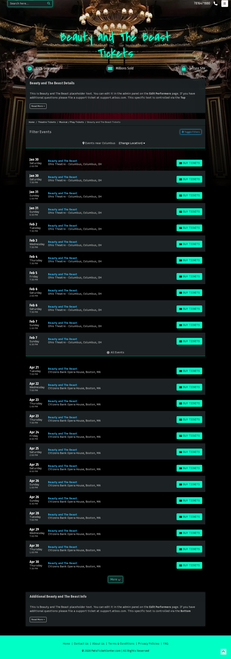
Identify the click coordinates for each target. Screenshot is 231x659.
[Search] (26, 3)
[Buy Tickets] (189, 163)
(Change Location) (132, 143)
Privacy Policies (148, 643)
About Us (98, 643)
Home (66, 643)
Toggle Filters (191, 132)
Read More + (38, 106)
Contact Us (81, 643)
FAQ (165, 643)
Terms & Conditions (121, 643)
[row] (115, 162)
